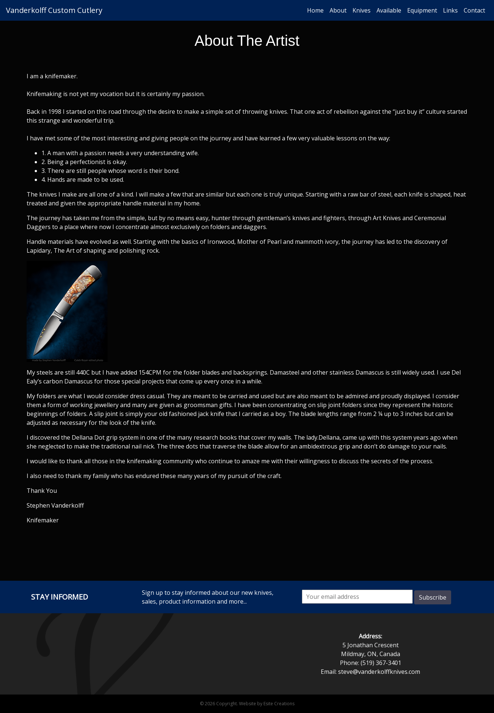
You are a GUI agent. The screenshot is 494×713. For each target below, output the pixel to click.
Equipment (422, 10)
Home (315, 10)
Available (389, 10)
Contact (474, 10)
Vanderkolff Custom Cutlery (54, 10)
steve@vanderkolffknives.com (379, 672)
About (338, 10)
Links (450, 10)
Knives (361, 10)
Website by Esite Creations (266, 703)
